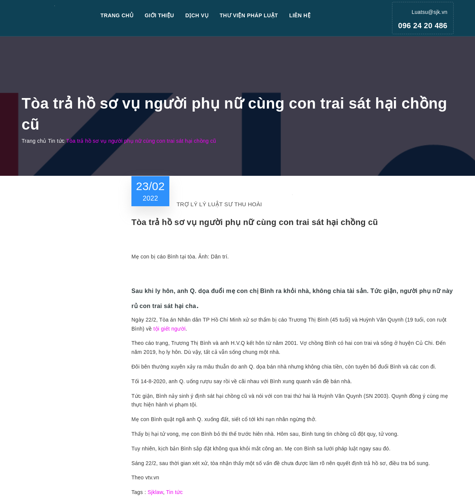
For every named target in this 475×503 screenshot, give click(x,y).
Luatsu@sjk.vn (429, 12)
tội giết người (170, 329)
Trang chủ (117, 15)
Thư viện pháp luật (249, 15)
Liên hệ (300, 15)
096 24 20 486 (422, 25)
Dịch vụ (197, 15)
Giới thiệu (159, 15)
